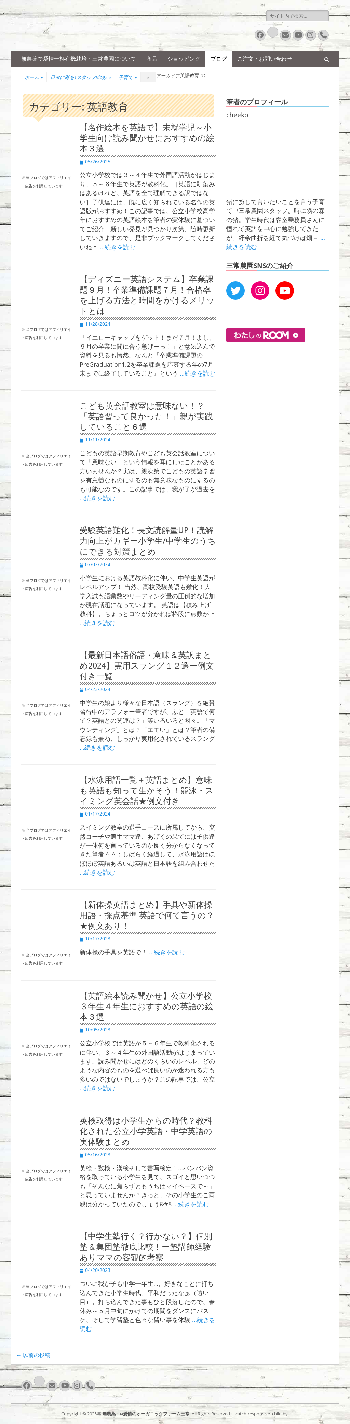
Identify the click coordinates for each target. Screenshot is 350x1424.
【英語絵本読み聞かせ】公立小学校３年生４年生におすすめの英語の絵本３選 (146, 1006)
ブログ (219, 58)
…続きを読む (117, 247)
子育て (128, 77)
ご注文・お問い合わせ (264, 58)
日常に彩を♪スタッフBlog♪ (80, 77)
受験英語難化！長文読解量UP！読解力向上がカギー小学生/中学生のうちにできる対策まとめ (148, 541)
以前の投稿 (33, 1355)
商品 (151, 58)
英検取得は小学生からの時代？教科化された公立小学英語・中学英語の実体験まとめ (146, 1131)
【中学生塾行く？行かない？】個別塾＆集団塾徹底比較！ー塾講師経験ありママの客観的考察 (146, 1247)
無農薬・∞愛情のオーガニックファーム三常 (146, 1414)
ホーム (34, 77)
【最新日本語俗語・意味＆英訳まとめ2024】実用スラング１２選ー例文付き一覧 (147, 665)
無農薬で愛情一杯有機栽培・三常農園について (78, 58)
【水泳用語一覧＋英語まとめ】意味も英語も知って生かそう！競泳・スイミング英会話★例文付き (147, 790)
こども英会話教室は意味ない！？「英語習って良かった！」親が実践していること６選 (146, 416)
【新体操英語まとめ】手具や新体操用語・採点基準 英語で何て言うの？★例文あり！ (147, 915)
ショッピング (183, 58)
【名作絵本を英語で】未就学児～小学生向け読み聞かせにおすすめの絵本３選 (147, 138)
